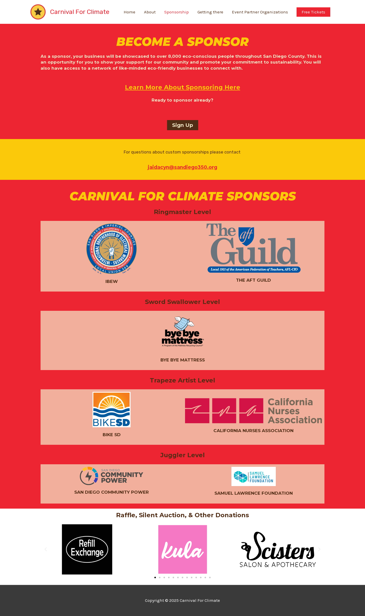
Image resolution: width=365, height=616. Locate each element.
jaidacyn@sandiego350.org (182, 167)
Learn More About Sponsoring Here (182, 87)
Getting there (210, 11)
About (150, 11)
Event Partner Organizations (260, 11)
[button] (182, 125)
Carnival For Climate (80, 11)
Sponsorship (176, 11)
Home (129, 11)
